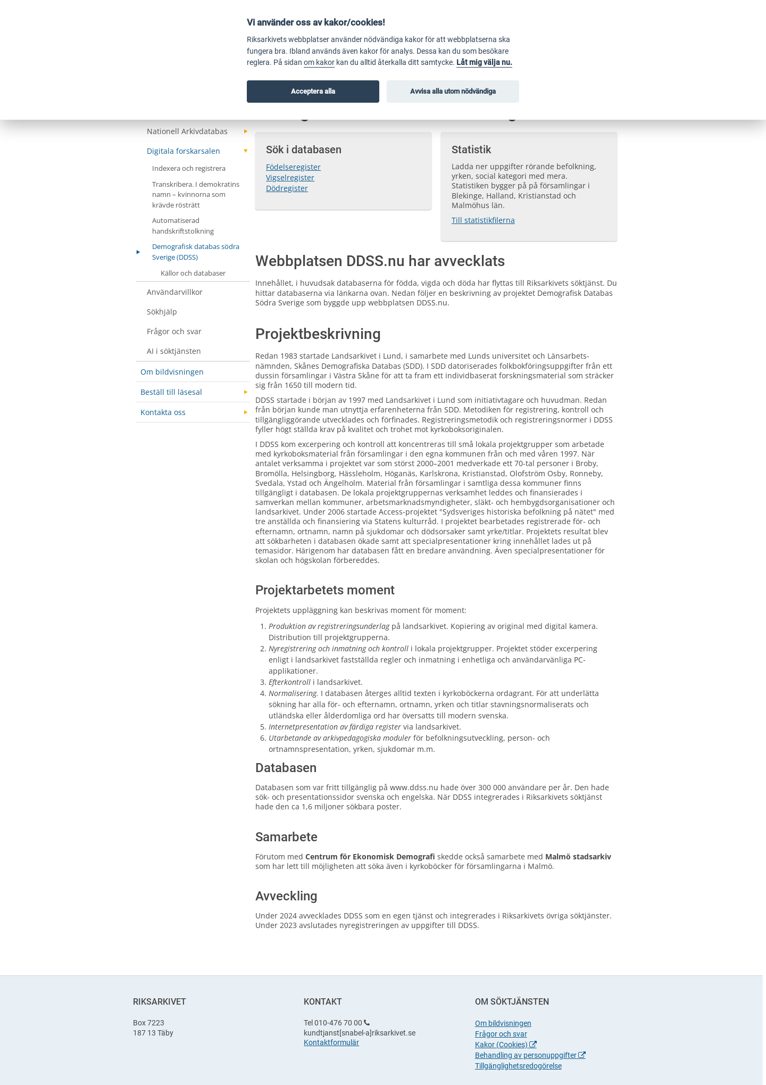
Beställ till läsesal (171, 392)
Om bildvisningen (172, 372)
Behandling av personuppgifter (530, 1055)
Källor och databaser (193, 273)
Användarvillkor (175, 292)
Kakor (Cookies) (506, 1044)
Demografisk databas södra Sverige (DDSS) (195, 252)
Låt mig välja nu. (484, 62)
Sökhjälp (162, 312)
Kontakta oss (163, 412)
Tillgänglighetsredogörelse (518, 1066)
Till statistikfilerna (483, 220)
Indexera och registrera (189, 168)
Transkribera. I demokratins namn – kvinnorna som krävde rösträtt (195, 194)
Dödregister (287, 188)
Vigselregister (290, 177)
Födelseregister (293, 167)
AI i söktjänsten (174, 351)
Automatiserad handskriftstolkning (183, 226)
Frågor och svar (174, 331)
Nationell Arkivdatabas (187, 131)
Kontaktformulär (331, 1042)
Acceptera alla (313, 91)
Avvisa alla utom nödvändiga (453, 91)
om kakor (319, 62)
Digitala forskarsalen (183, 151)
